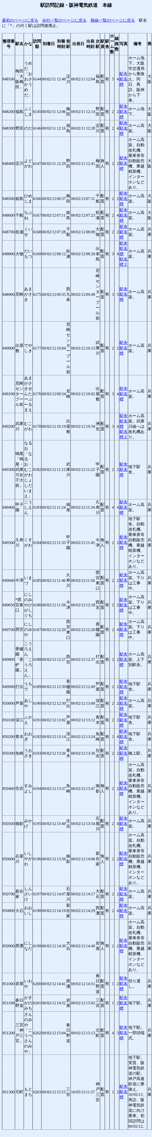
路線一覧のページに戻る (113, 20)
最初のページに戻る (20, 20)
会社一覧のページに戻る (64, 20)
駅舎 (124, 74)
